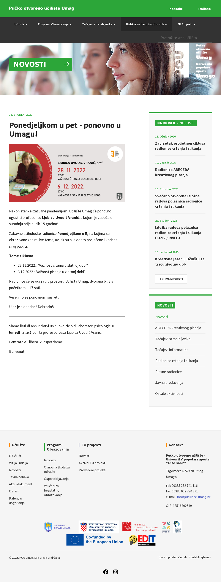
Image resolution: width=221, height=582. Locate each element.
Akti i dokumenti (21, 484)
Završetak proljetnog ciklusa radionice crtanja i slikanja (180, 146)
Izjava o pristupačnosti (172, 557)
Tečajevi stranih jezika (173, 338)
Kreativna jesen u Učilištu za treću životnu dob (180, 261)
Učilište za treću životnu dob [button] (146, 24)
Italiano (204, 8)
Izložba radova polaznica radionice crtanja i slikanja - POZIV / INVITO (179, 232)
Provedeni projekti (92, 470)
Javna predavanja (169, 382)
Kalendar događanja (17, 500)
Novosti (161, 316)
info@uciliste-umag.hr (193, 497)
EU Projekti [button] (186, 24)
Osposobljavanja (56, 478)
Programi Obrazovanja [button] (54, 24)
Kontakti (176, 8)
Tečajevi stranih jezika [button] (98, 24)
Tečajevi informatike (171, 349)
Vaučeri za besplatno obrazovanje (53, 490)
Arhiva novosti (171, 279)
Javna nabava (19, 477)
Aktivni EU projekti (92, 463)
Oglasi (14, 491)
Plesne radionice (168, 371)
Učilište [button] (20, 24)
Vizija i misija (18, 463)
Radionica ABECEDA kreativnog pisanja (172, 172)
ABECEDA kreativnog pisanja (178, 327)
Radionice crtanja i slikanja (176, 360)
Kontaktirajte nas (200, 557)
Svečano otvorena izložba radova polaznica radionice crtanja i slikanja (178, 201)
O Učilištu (16, 456)
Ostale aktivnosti (169, 393)
